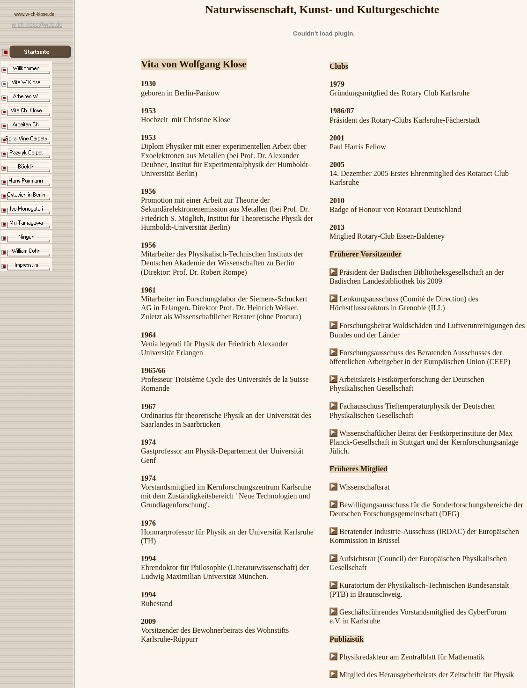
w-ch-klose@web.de (37, 25)
